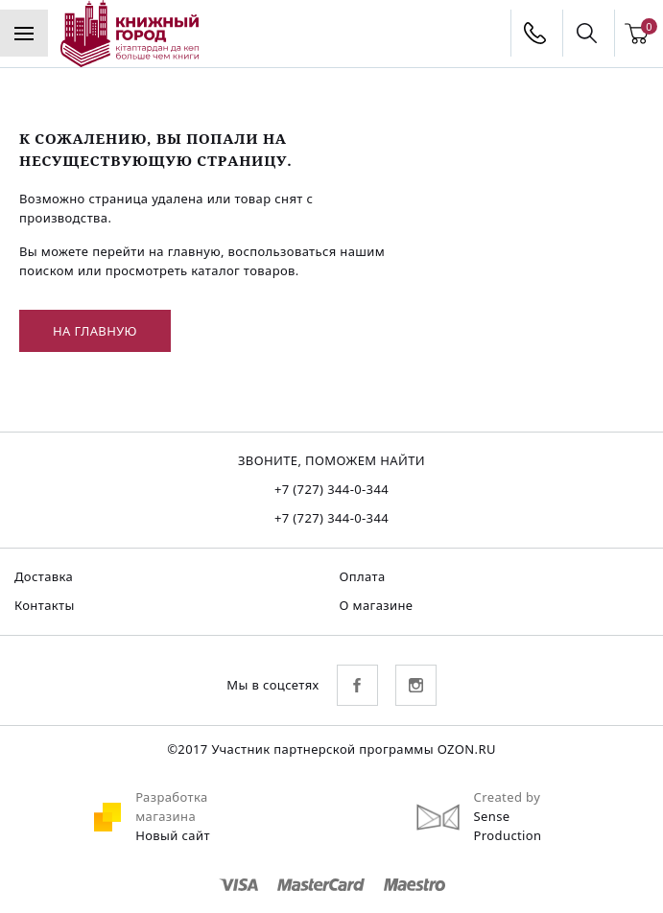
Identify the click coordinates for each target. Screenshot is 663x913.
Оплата (363, 576)
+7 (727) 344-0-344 (331, 489)
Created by (507, 797)
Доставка (43, 576)
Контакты (44, 605)
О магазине (377, 605)
